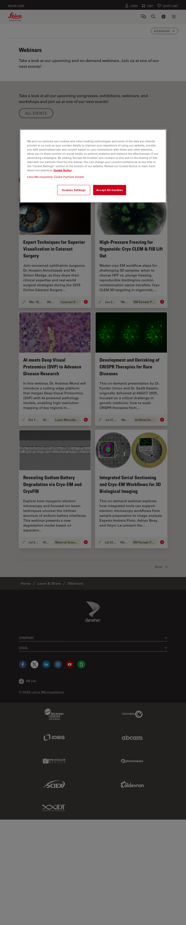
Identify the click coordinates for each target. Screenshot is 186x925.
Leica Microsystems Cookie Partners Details (55, 177)
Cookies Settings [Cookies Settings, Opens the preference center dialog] (74, 190)
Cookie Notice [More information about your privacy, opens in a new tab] (63, 170)
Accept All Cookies (109, 190)
